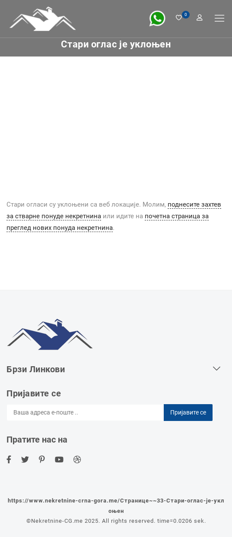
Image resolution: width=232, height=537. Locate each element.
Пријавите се (188, 412)
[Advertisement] (116, 121)
